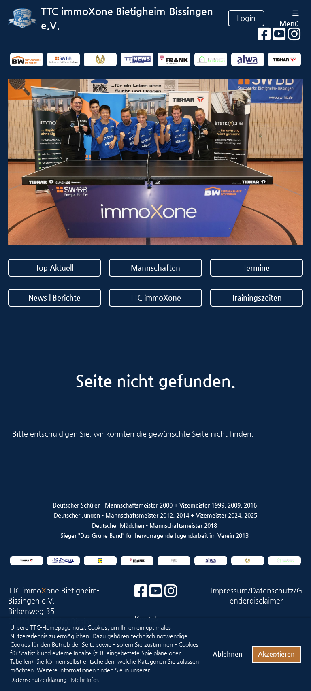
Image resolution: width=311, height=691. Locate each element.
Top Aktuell (54, 267)
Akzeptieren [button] (276, 654)
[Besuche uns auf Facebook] (140, 591)
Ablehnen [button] (228, 654)
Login (246, 18)
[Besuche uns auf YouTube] (155, 591)
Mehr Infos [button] (85, 679)
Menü (289, 18)
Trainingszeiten (256, 297)
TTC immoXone (155, 297)
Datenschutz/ (273, 590)
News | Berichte (54, 297)
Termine (256, 267)
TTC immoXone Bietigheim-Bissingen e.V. (127, 18)
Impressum (229, 590)
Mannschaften (155, 267)
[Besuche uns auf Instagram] (170, 591)
